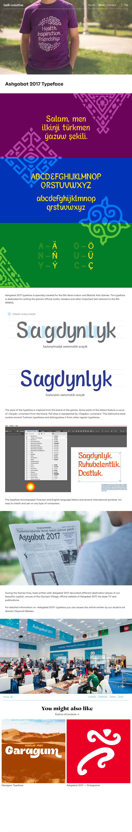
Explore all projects (67, 714)
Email (120, 696)
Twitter (113, 696)
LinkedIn (92, 696)
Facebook (103, 696)
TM (126, 5)
